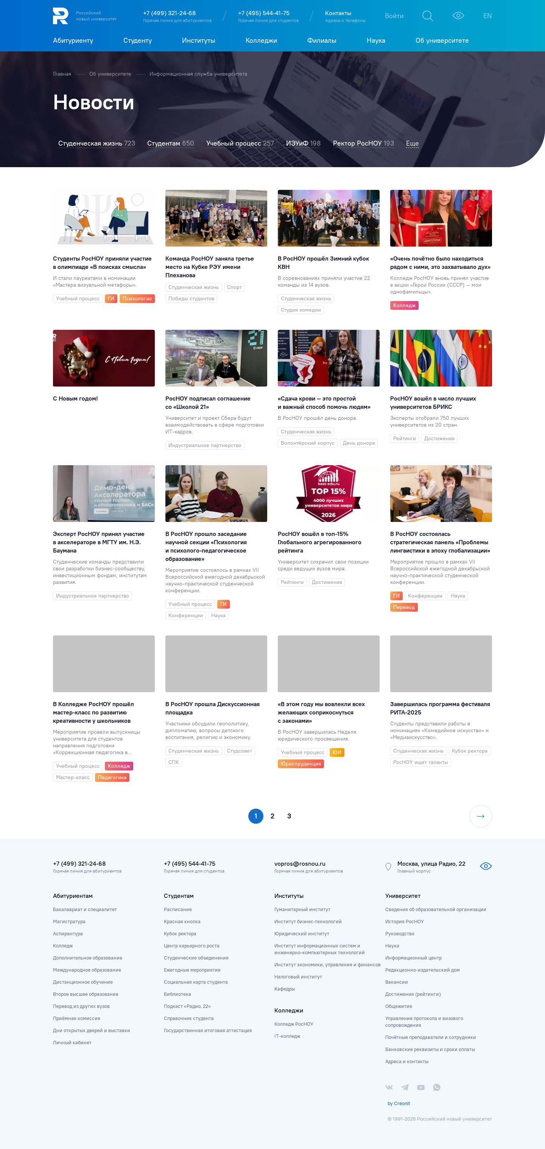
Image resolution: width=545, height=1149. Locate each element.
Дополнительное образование (87, 958)
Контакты (338, 13)
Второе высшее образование (85, 994)
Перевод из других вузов (81, 1006)
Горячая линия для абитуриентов (177, 20)
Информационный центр (413, 958)
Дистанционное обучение (83, 982)
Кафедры (284, 989)
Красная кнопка (182, 921)
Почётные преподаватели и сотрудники (430, 1037)
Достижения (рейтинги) (413, 994)
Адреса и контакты (406, 1061)
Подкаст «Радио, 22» (187, 1006)
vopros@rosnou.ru (299, 863)
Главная (63, 73)
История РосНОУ (404, 921)
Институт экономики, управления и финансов (327, 964)
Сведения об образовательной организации (435, 909)
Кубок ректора (180, 933)
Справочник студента (189, 1018)
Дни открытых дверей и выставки (91, 1030)
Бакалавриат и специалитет (85, 909)
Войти (394, 15)
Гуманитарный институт (302, 909)
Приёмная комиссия (76, 1018)
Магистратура (69, 921)
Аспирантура (68, 933)
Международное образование (87, 970)
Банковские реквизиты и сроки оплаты (430, 1049)
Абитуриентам (73, 895)
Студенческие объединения (196, 958)
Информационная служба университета (198, 73)
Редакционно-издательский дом (422, 970)
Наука (392, 945)
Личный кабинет (72, 1042)
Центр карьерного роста (192, 945)
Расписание (178, 909)
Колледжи (288, 1010)
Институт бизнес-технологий (308, 921)
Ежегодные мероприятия (192, 970)
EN (487, 15)
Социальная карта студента (196, 982)
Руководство (399, 933)
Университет (402, 895)
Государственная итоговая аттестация (208, 1030)
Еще (412, 143)
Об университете (111, 73)
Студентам (179, 895)
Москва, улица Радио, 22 (431, 863)
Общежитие (398, 1006)
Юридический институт (301, 933)
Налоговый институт (298, 977)
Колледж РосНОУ (293, 1024)
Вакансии (396, 982)
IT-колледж (287, 1036)
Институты (289, 895)
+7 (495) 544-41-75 (264, 13)
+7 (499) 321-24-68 (169, 13)
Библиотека (177, 994)
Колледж (63, 945)
